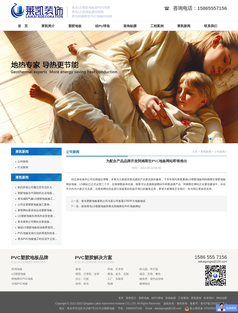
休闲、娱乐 (82, 283)
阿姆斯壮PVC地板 (22, 278)
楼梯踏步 (144, 283)
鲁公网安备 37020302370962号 (206, 308)
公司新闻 (23, 161)
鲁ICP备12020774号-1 (214, 303)
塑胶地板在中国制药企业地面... (36, 193)
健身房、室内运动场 (151, 278)
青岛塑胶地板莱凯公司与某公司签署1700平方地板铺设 (113, 201)
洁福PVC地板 (20, 283)
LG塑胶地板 (19, 274)
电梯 (110, 283)
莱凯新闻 (206, 151)
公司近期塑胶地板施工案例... (35, 204)
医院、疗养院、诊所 (87, 274)
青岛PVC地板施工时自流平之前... (37, 238)
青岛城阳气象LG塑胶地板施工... (36, 198)
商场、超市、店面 (118, 274)
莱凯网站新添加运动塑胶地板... (36, 210)
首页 (121, 298)
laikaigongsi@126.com (168, 308)
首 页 (23, 26)
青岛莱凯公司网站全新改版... (35, 221)
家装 (78, 269)
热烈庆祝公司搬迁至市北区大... (36, 187)
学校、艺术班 (115, 269)
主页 (194, 151)
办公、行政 (82, 278)
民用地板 (17, 269)
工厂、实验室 (115, 278)
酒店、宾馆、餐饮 (150, 274)
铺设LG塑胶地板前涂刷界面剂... (36, 227)
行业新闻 (23, 167)
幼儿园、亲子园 (148, 269)
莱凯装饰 (182, 303)
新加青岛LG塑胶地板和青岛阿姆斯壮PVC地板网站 (111, 206)
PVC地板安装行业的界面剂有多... (37, 233)
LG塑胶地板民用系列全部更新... (36, 216)
